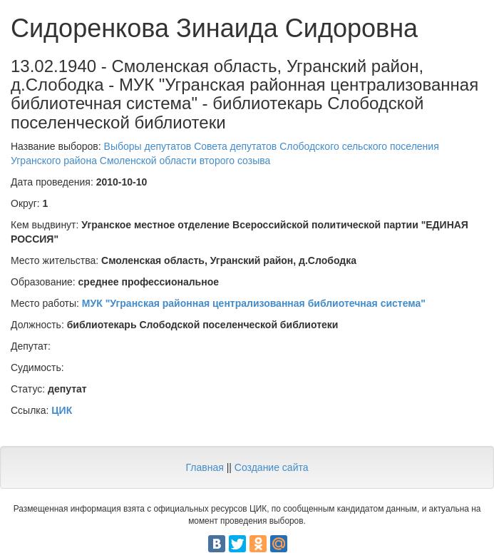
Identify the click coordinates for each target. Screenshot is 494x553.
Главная (204, 467)
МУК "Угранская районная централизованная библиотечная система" (254, 303)
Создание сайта (272, 467)
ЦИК (61, 410)
